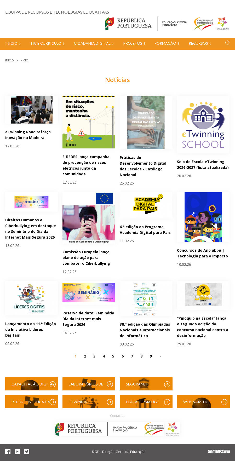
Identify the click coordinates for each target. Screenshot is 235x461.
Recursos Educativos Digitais (34, 404)
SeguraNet (137, 384)
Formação (165, 43)
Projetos (132, 43)
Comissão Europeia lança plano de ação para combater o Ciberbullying (86, 257)
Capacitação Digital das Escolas (33, 386)
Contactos (117, 415)
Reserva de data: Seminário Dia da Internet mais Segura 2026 (88, 318)
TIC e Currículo (45, 43)
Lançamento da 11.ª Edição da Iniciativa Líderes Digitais (30, 329)
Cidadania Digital (92, 43)
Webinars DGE (197, 402)
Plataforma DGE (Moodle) (142, 404)
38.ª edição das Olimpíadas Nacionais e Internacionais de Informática (145, 330)
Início (11, 43)
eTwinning (79, 402)
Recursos (198, 43)
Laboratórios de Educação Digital (87, 386)
